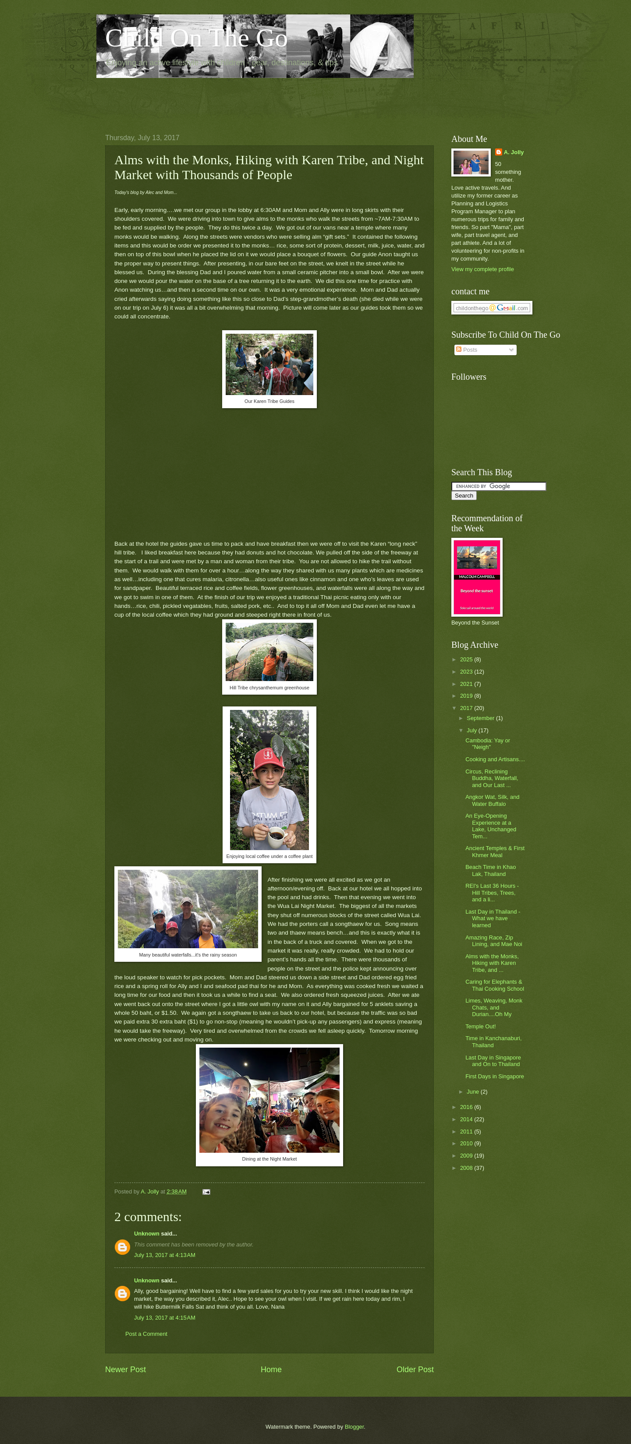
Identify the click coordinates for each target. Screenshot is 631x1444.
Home (271, 1369)
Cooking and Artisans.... (495, 759)
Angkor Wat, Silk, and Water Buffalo (492, 800)
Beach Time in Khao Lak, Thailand (490, 870)
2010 (467, 1143)
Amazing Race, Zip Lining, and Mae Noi (493, 940)
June (474, 1091)
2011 (467, 1131)
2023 (467, 671)
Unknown (147, 1233)
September (481, 718)
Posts (466, 349)
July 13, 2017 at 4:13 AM (164, 1255)
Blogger (354, 1426)
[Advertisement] (264, 99)
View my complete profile (482, 269)
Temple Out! (480, 1026)
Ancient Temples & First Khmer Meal (495, 851)
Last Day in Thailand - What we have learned (492, 918)
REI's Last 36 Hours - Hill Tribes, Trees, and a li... (492, 893)
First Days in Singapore (494, 1076)
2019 (467, 695)
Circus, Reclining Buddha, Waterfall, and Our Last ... (491, 778)
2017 (467, 708)
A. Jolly (514, 152)
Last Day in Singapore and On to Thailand (493, 1060)
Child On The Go (196, 37)
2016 (467, 1107)
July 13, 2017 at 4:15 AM (164, 1317)
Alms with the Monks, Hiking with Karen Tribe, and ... (492, 963)
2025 (467, 659)
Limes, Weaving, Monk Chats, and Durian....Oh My (493, 1007)
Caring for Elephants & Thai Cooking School (494, 985)
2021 (467, 684)
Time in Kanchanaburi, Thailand (493, 1041)
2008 (467, 1168)
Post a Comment (146, 1334)
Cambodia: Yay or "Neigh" (487, 743)
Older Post (415, 1369)
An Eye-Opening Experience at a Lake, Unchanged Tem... (490, 825)
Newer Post (125, 1369)
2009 (467, 1155)
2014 (467, 1119)
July (472, 730)
